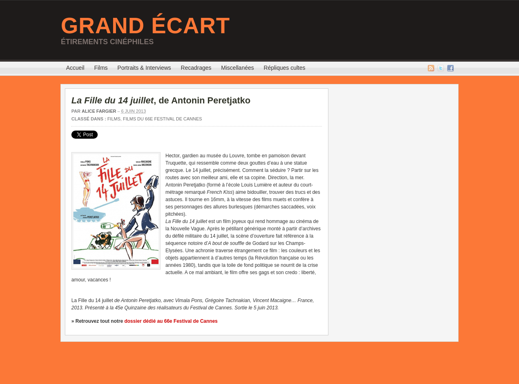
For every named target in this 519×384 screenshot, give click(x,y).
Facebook (450, 68)
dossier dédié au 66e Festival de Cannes (171, 321)
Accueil (75, 67)
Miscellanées (237, 67)
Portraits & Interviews (144, 67)
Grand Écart (145, 25)
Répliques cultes (284, 67)
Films (100, 67)
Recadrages (196, 67)
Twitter (441, 68)
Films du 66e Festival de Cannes (162, 118)
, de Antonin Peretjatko (161, 100)
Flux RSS (431, 68)
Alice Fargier (98, 111)
